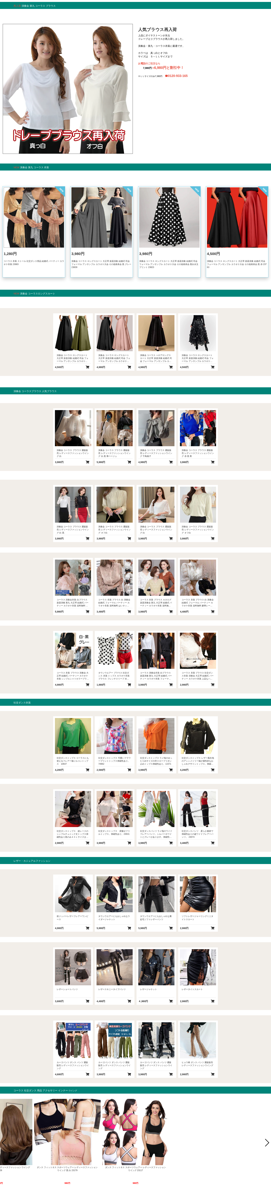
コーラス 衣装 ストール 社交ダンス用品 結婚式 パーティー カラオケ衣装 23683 (34, 262)
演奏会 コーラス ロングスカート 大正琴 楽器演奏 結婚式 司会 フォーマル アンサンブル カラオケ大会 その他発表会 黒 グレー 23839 (101, 264)
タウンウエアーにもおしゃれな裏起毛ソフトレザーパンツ (156, 917)
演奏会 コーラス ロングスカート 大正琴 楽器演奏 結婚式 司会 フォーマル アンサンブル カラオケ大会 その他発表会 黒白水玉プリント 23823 (168, 264)
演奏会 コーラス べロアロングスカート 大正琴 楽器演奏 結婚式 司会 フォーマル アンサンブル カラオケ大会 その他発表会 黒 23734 (156, 358)
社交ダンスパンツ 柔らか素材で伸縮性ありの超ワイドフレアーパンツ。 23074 (197, 834)
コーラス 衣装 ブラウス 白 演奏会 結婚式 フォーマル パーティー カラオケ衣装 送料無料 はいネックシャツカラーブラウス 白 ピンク (114, 603)
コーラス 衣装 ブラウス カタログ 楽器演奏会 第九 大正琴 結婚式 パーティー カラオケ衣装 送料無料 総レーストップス (156, 603)
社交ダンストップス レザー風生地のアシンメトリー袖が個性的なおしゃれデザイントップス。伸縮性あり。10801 (198, 761)
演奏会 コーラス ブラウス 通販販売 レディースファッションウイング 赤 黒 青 (198, 453)
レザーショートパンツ (67, 989)
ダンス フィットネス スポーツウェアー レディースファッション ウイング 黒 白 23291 (67, 1169)
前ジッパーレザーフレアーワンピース (72, 917)
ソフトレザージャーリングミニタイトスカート (197, 917)
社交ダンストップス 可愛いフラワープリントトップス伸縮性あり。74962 (114, 761)
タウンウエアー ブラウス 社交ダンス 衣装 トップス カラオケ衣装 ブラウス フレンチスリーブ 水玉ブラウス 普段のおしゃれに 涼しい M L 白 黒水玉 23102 (114, 676)
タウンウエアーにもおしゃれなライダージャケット (114, 917)
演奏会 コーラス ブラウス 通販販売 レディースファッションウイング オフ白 (114, 529)
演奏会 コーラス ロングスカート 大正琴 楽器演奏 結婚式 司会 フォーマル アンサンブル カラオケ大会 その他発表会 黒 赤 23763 (237, 264)
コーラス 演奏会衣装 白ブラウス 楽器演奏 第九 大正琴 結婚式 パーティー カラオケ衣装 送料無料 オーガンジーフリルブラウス (72, 603)
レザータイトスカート (192, 989)
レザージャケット (148, 989)
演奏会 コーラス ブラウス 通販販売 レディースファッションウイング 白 (73, 453)
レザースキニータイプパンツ (112, 989)
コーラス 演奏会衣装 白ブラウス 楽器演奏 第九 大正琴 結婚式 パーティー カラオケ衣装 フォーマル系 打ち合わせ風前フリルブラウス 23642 (156, 676)
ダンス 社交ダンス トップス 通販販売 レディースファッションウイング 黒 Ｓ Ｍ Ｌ (135, 1169)
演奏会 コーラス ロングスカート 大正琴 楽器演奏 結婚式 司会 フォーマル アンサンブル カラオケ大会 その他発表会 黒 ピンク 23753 (114, 358)
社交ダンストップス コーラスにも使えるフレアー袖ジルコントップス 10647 (73, 761)
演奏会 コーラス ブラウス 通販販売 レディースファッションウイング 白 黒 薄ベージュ (114, 453)
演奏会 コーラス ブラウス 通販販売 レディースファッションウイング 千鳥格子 (156, 453)
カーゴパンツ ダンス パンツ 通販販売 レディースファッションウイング (73, 1065)
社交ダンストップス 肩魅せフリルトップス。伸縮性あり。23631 (114, 832)
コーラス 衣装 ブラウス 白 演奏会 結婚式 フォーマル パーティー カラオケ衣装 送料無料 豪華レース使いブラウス (197, 603)
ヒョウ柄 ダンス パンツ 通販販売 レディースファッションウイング (197, 1064)
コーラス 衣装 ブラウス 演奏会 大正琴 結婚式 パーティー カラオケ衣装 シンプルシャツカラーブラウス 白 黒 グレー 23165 (73, 676)
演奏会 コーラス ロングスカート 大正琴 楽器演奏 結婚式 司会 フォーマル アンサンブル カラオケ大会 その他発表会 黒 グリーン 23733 (73, 358)
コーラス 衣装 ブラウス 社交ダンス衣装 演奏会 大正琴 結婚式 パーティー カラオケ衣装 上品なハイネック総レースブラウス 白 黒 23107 (197, 676)
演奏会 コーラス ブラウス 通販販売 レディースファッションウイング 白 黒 (73, 529)
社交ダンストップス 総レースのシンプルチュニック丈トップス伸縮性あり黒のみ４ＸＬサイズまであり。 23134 (72, 834)
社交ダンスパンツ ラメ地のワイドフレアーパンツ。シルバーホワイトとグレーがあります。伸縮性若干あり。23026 (156, 834)
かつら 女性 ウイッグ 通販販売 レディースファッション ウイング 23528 (204, 1169)
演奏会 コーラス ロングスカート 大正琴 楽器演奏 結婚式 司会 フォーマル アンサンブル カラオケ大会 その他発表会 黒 (197, 358)
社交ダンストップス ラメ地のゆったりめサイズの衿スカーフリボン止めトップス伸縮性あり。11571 (156, 761)
